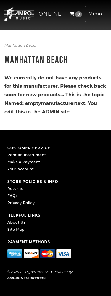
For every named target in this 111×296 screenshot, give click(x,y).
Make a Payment (23, 162)
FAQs (12, 195)
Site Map (16, 229)
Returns (15, 188)
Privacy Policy (21, 203)
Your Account (20, 169)
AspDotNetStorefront (26, 278)
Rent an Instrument (26, 155)
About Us (16, 222)
